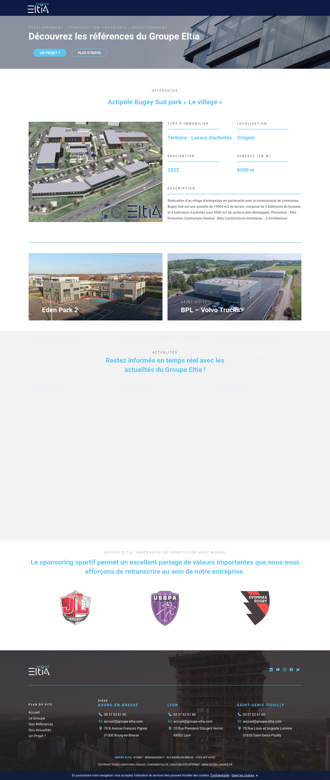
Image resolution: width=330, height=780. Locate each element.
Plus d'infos (87, 52)
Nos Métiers (110, 7)
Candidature (192, 7)
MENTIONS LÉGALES (133, 764)
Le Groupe (86, 7)
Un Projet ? (218, 7)
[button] (158, 125)
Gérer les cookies (243, 775)
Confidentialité (219, 775)
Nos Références (137, 7)
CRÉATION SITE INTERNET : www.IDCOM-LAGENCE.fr (201, 764)
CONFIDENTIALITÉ (157, 764)
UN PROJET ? (46, 52)
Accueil (67, 7)
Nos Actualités (166, 7)
